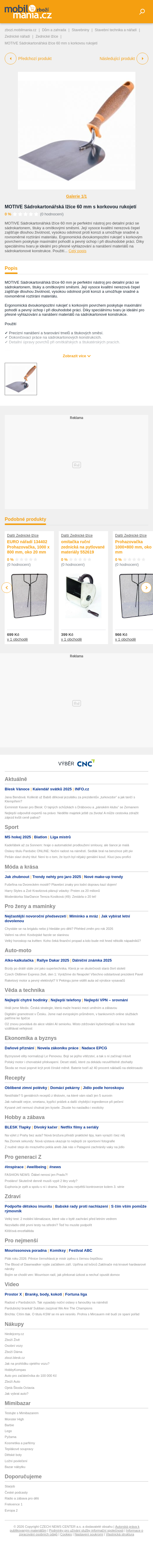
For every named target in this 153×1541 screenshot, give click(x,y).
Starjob (10, 1486)
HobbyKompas (15, 1370)
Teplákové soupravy (19, 1449)
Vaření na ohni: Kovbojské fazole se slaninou (37, 935)
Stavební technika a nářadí (116, 30)
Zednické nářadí (17, 36)
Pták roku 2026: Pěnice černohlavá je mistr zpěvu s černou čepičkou (53, 1258)
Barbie (9, 1425)
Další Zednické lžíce (22, 535)
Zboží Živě (12, 1339)
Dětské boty (13, 1455)
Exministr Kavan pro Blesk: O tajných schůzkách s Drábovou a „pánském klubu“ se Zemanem (72, 807)
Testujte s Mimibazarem (22, 1413)
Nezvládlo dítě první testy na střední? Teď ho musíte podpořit (48, 1225)
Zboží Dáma (13, 1352)
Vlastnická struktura (120, 1534)
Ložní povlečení (16, 1461)
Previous (7, 587)
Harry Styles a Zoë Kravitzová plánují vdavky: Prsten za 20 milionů (52, 890)
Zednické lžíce (47, 36)
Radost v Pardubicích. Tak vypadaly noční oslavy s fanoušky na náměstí (56, 1302)
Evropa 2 (11, 1510)
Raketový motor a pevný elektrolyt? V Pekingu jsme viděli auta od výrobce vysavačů (65, 980)
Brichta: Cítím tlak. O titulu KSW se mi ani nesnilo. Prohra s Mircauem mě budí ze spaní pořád (72, 1314)
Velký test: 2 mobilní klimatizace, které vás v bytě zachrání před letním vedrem (61, 1219)
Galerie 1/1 (76, 196)
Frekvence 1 (14, 1504)
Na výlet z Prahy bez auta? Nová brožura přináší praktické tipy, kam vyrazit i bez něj (65, 1135)
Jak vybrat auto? (16, 1393)
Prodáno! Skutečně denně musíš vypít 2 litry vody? (41, 1181)
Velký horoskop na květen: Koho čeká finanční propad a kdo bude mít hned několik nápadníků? (73, 940)
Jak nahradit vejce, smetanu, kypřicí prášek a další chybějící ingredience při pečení (64, 1101)
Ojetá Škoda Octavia (19, 1387)
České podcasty (16, 1492)
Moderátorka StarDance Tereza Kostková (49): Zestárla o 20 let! (50, 896)
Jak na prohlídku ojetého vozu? (27, 1363)
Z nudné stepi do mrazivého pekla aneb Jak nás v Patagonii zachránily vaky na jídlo (65, 1147)
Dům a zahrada (54, 30)
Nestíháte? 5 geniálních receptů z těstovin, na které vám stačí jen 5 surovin (58, 1095)
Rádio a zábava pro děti (22, 1498)
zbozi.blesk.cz (15, 1357)
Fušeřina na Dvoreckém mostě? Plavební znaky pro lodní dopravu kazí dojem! (61, 884)
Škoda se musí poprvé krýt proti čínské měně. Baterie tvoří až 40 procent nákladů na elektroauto (74, 1068)
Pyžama (10, 1437)
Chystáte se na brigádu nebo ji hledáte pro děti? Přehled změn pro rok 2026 (59, 928)
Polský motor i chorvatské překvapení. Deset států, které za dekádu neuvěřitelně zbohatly (69, 1062)
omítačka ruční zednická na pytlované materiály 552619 (83, 546)
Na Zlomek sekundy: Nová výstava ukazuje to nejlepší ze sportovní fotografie (60, 1141)
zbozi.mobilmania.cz (20, 30)
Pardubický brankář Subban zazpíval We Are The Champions (49, 1308)
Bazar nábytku (15, 1467)
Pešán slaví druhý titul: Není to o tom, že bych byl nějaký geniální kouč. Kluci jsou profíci (68, 857)
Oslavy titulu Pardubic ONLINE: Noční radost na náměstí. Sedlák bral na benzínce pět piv (69, 851)
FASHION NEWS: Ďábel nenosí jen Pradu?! (36, 1174)
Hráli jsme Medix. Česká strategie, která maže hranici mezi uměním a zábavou (61, 1008)
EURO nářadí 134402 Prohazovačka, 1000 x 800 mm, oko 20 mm (28, 546)
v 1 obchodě (17, 639)
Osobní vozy (14, 1345)
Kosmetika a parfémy (20, 1443)
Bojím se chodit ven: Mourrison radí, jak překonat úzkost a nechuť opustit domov (62, 1274)
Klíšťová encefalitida (19, 1231)
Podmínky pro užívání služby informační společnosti (86, 1530)
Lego (8, 1431)
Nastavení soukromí (89, 1534)
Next (146, 587)
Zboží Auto (12, 1381)
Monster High (14, 1419)
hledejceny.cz (14, 1334)
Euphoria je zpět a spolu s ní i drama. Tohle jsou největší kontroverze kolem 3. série (64, 1186)
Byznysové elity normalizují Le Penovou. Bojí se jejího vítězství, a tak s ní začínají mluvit (68, 1056)
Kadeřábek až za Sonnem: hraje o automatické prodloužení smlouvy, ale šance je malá (67, 845)
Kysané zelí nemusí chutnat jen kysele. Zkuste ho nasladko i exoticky (54, 1107)
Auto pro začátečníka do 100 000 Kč (31, 1375)
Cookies (66, 1534)
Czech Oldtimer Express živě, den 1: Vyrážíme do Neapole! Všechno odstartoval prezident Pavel (74, 974)
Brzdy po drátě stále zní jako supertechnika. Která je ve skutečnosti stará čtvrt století (65, 968)
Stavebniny (80, 30)
